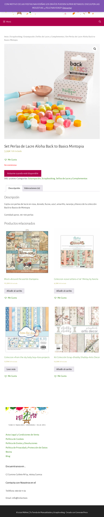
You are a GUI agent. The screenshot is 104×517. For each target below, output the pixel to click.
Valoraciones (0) (32, 188)
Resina (9, 452)
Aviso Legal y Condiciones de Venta (22, 434)
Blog (8, 456)
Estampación (29, 36)
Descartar (67, 8)
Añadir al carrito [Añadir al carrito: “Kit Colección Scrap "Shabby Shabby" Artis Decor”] (64, 369)
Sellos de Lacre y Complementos (50, 36)
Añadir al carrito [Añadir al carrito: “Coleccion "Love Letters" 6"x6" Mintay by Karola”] (64, 291)
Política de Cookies (15, 439)
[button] (10, 160)
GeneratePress (81, 512)
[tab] (14, 188)
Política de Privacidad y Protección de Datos (26, 447)
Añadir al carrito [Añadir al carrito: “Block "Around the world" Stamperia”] (14, 291)
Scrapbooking (16, 36)
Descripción (14, 188)
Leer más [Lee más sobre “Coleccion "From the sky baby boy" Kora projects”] (11, 369)
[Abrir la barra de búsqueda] (100, 22)
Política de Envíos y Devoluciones (21, 443)
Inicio (6, 36)
